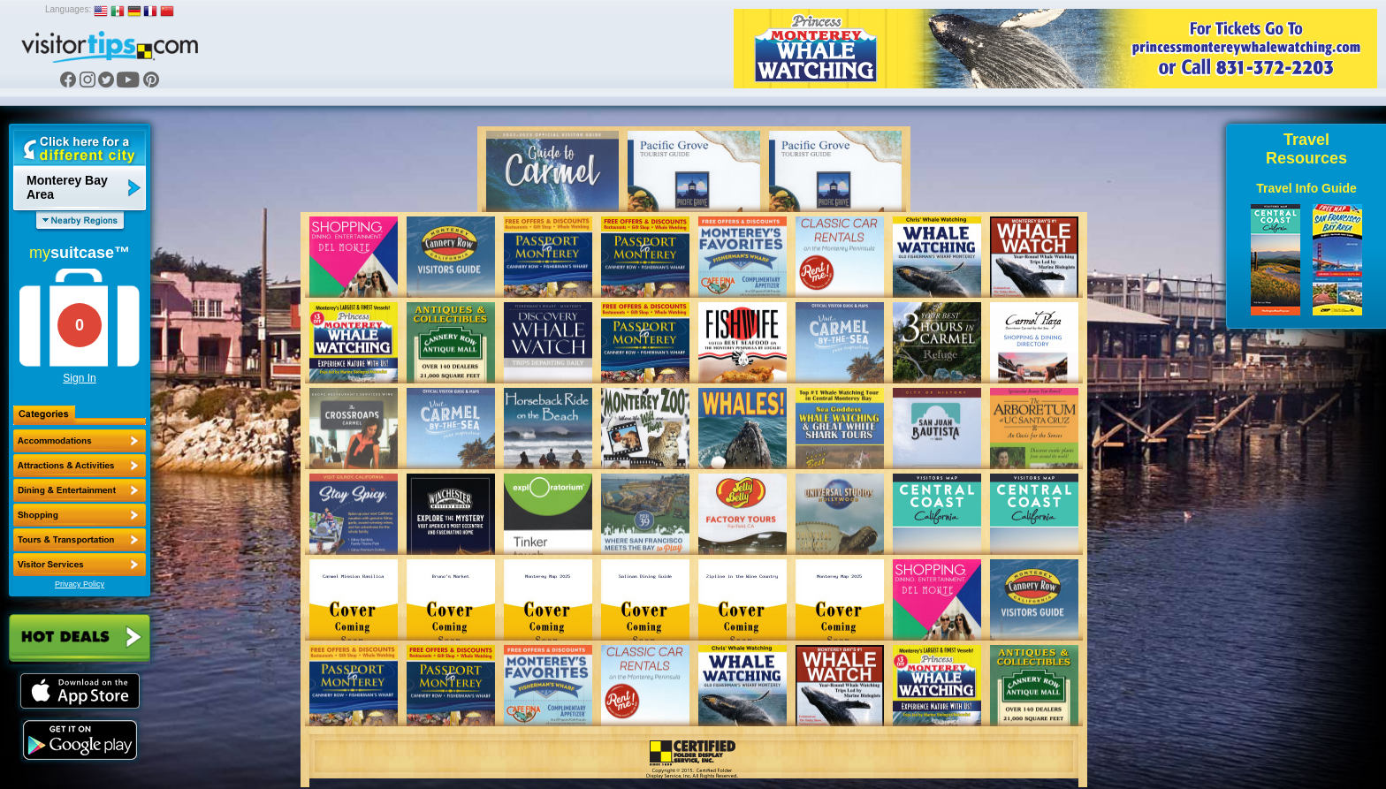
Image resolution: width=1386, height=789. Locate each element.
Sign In (79, 378)
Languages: (68, 9)
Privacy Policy (79, 584)
